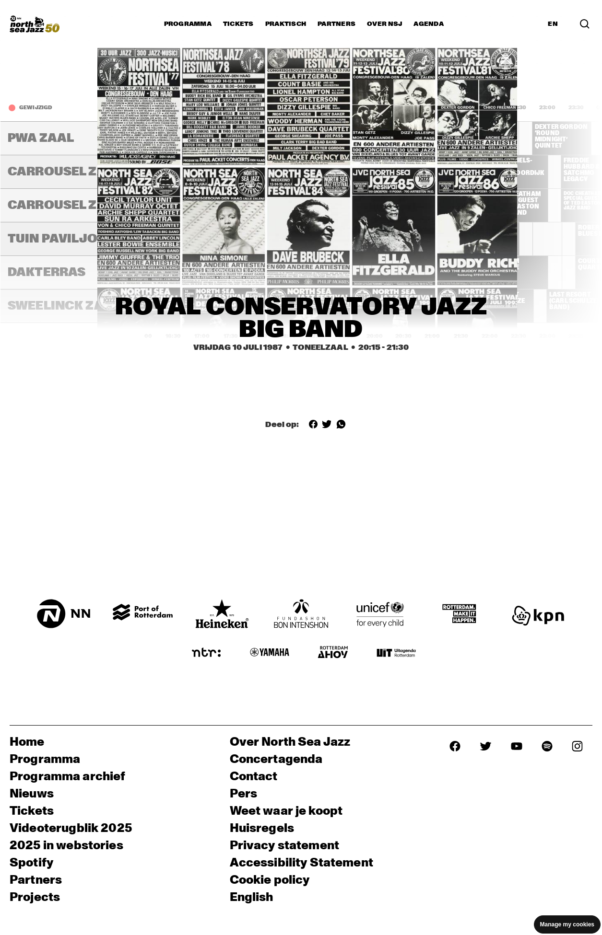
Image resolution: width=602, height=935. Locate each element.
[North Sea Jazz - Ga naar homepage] (34, 24)
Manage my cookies (567, 924)
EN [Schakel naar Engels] (553, 24)
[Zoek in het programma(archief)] (584, 24)
